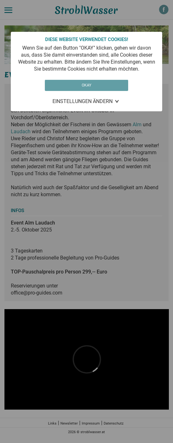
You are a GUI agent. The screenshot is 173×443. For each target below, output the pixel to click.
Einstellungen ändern (82, 101)
